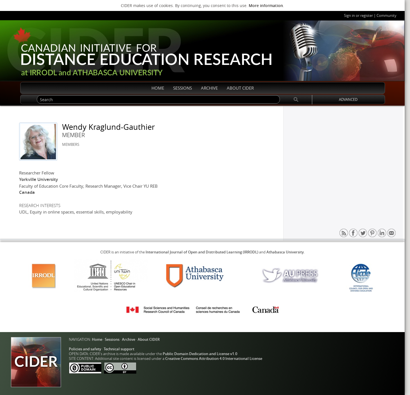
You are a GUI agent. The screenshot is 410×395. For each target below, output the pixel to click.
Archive (128, 339)
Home (97, 339)
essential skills (90, 212)
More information (266, 5)
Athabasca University (285, 252)
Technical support (119, 349)
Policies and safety (85, 349)
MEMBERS (70, 144)
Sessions (112, 339)
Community (387, 15)
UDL (23, 212)
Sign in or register (358, 15)
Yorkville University (38, 179)
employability (119, 212)
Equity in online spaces (52, 212)
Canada (27, 192)
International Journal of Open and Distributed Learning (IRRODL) (202, 252)
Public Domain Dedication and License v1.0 (200, 353)
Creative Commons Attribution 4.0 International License (213, 358)
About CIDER (149, 339)
